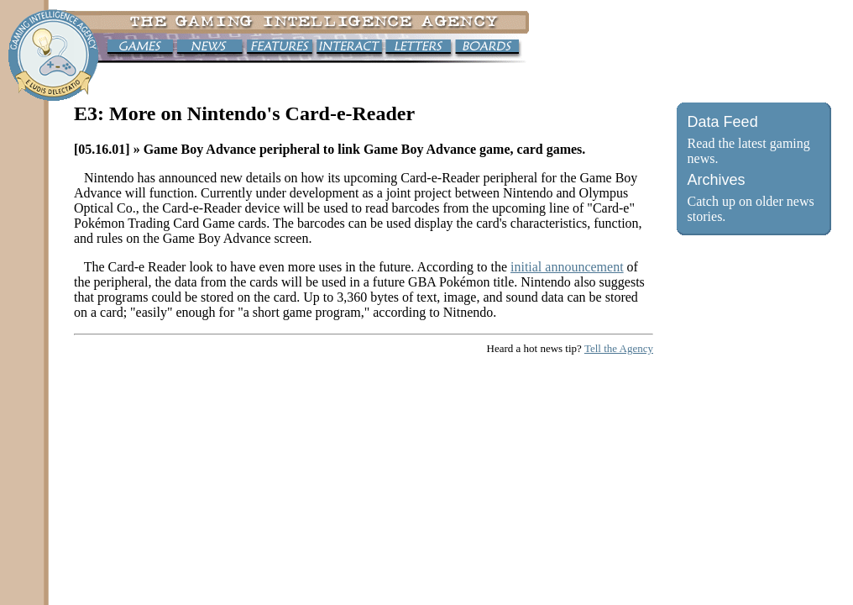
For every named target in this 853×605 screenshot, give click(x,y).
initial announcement (567, 267)
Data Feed (723, 121)
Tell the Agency (618, 348)
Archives (717, 179)
